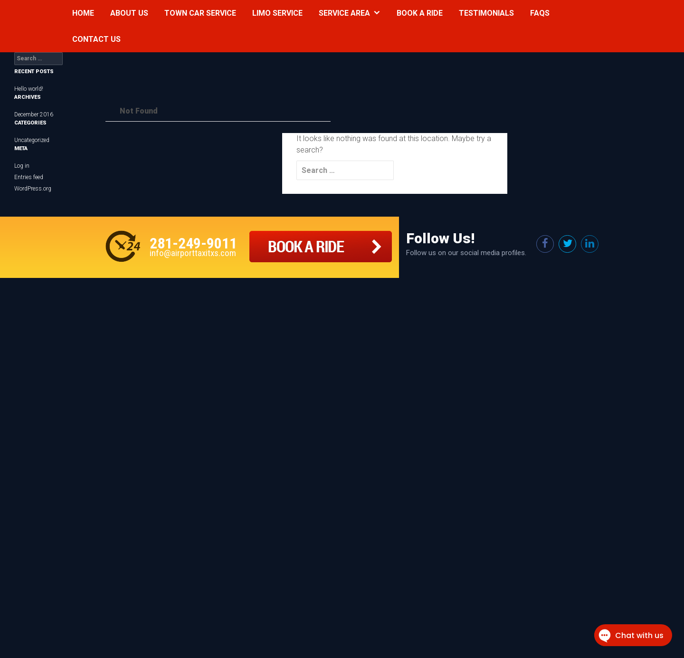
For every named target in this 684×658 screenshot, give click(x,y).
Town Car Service (200, 13)
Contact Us (96, 39)
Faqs (540, 13)
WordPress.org (32, 188)
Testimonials (486, 13)
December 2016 (33, 114)
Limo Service (277, 13)
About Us (129, 13)
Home (83, 13)
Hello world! (28, 89)
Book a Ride (420, 13)
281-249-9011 (193, 243)
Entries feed (28, 177)
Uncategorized (31, 140)
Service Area (344, 13)
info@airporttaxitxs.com (193, 253)
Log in (21, 165)
